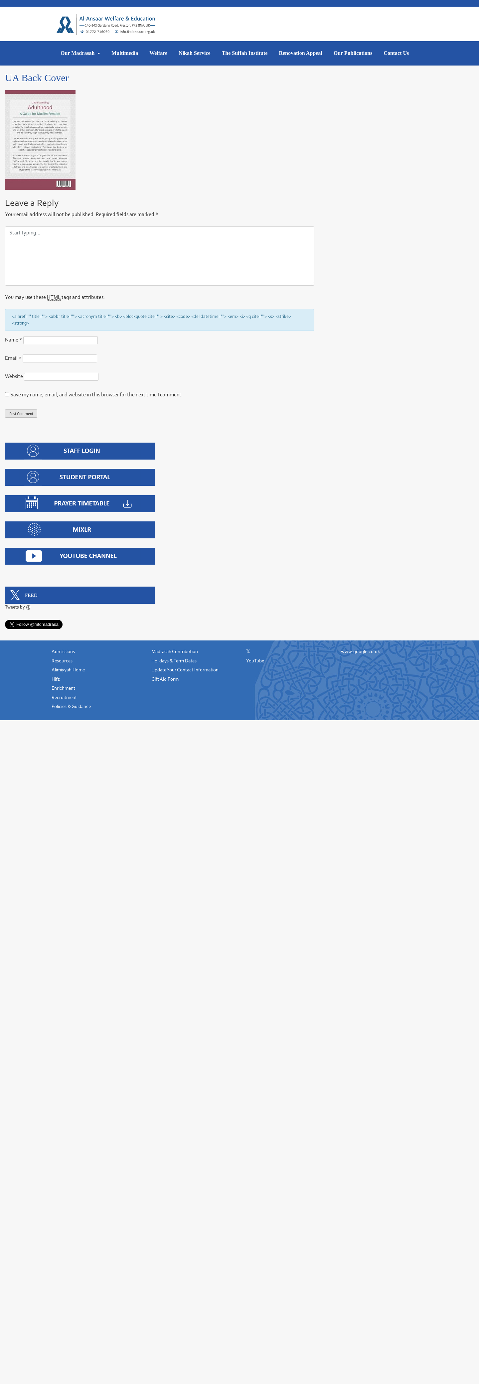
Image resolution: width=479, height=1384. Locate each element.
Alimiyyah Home (68, 670)
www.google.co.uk (360, 652)
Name (13, 340)
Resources (62, 661)
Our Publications (353, 53)
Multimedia (124, 53)
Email (13, 358)
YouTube (255, 661)
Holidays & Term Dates (174, 661)
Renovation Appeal (300, 53)
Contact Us (396, 53)
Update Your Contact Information (185, 670)
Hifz (56, 679)
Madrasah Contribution (174, 652)
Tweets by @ (18, 607)
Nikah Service (195, 53)
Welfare (158, 53)
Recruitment (64, 697)
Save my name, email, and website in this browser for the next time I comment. (96, 394)
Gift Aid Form (165, 679)
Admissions (63, 652)
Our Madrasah (78, 53)
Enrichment (63, 688)
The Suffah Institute (245, 53)
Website (14, 376)
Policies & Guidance (71, 707)
